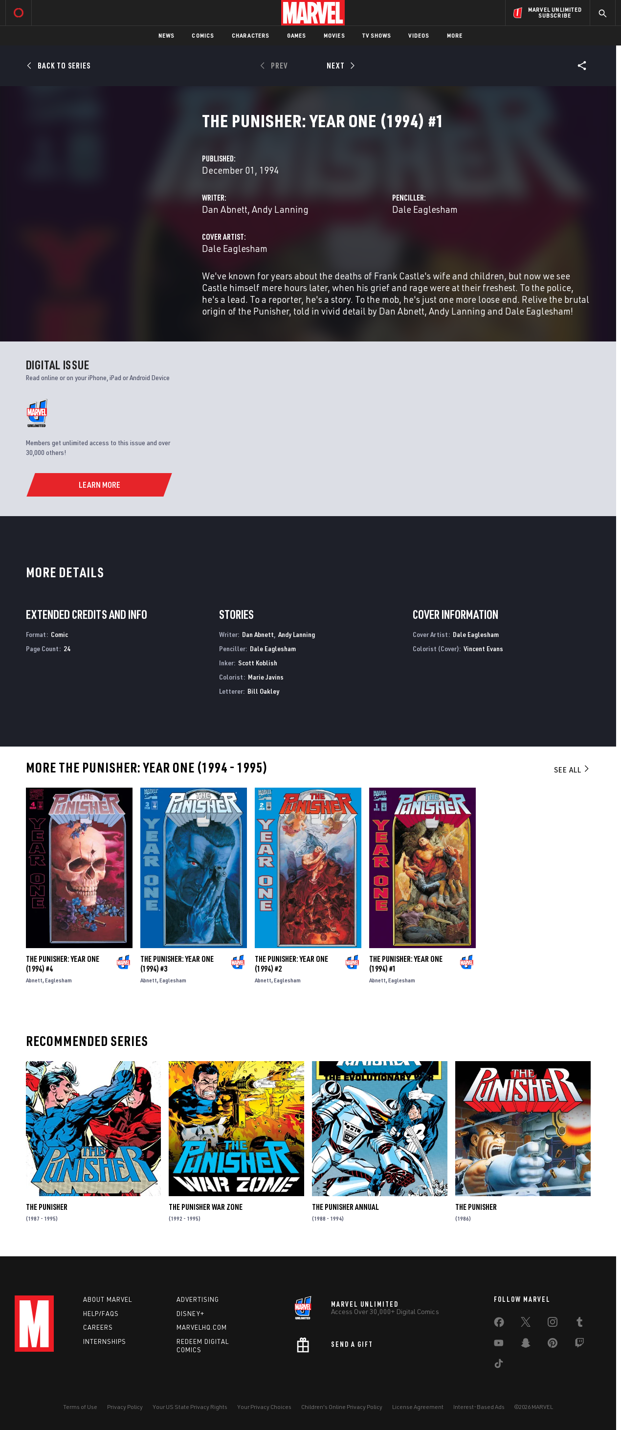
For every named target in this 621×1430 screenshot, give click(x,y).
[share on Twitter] (526, 1324)
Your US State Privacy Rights (190, 1406)
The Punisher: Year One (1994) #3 (177, 964)
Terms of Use (80, 1406)
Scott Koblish (257, 662)
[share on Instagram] (552, 1324)
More (455, 35)
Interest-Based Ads (479, 1406)
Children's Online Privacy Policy (341, 1406)
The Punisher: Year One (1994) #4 (62, 964)
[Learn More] (99, 485)
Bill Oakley (263, 691)
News (166, 35)
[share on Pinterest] (552, 1345)
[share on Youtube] (499, 1345)
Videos (418, 35)
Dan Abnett (224, 209)
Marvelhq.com (202, 1327)
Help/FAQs (101, 1313)
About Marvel (107, 1299)
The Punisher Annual (345, 1207)
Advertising (198, 1299)
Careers (98, 1327)
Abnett (34, 980)
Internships (104, 1341)
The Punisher (46, 1207)
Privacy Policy (125, 1406)
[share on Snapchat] (526, 1345)
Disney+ (190, 1313)
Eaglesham (58, 980)
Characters (250, 35)
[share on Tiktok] (499, 1365)
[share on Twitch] (579, 1345)
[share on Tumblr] (579, 1324)
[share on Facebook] (499, 1324)
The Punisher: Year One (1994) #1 (406, 964)
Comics (203, 35)
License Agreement (418, 1406)
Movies (334, 35)
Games (296, 35)
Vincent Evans (483, 648)
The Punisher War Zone (206, 1207)
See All (572, 769)
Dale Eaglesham (425, 209)
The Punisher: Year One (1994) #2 (291, 964)
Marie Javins (266, 677)
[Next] (339, 65)
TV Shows (376, 35)
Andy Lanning (280, 209)
